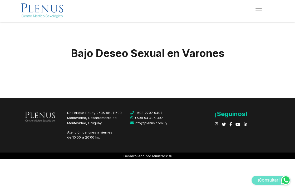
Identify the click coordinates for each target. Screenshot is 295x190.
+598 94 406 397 (146, 118)
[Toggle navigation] (258, 11)
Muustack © (162, 156)
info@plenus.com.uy (148, 123)
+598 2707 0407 (146, 113)
